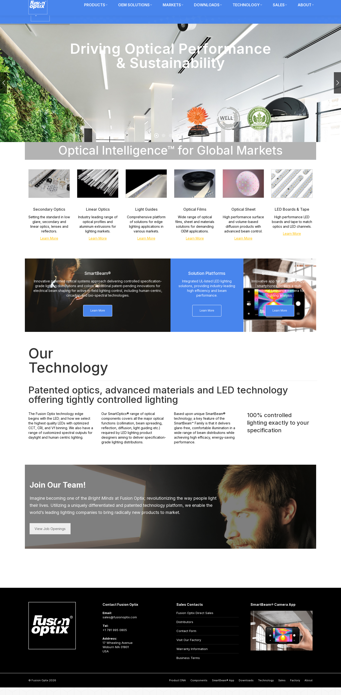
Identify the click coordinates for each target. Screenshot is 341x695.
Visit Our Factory (188, 647)
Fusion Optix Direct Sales (194, 620)
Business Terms (188, 665)
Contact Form (186, 638)
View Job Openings (50, 536)
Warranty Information (192, 656)
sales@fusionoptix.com (120, 625)
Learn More (49, 246)
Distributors (184, 629)
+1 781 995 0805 (115, 637)
